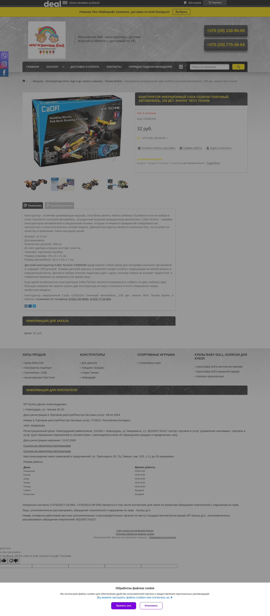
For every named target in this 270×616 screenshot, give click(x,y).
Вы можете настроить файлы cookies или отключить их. (133, 597)
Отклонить (151, 605)
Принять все (123, 605)
